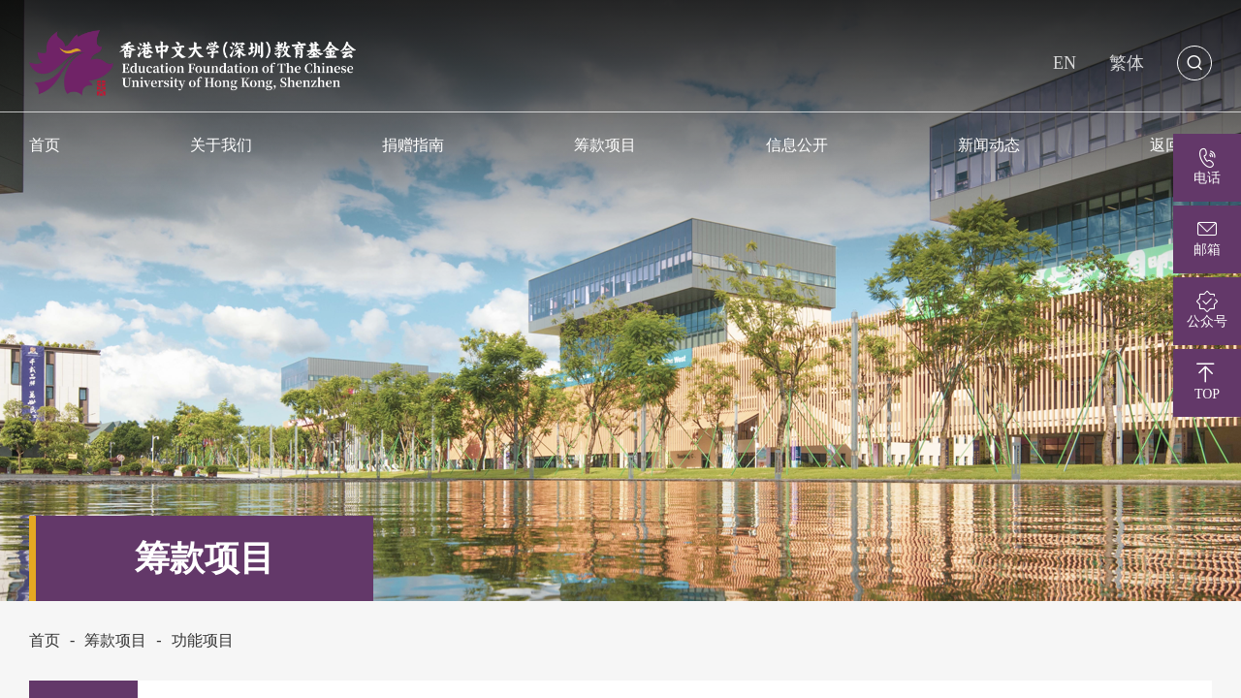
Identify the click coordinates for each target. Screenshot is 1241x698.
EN (1064, 63)
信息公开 (797, 144)
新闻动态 (989, 144)
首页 (44, 640)
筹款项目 (605, 144)
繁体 (1126, 63)
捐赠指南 (413, 144)
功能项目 (203, 640)
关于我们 (221, 144)
